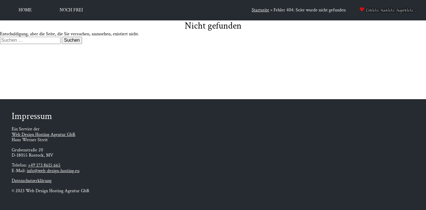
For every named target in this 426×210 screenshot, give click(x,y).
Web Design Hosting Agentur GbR (43, 135)
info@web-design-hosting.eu (53, 171)
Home (25, 10)
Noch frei (71, 10)
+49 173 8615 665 (44, 165)
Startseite (260, 10)
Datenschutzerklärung (32, 181)
